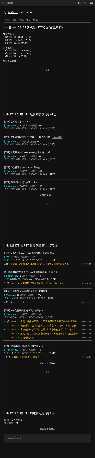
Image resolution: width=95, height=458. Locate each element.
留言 (28, 19)
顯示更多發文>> (47, 195)
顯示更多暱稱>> (47, 429)
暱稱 (35, 19)
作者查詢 (13, 12)
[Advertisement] (47, 89)
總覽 (7, 19)
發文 (21, 19)
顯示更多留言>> (47, 363)
